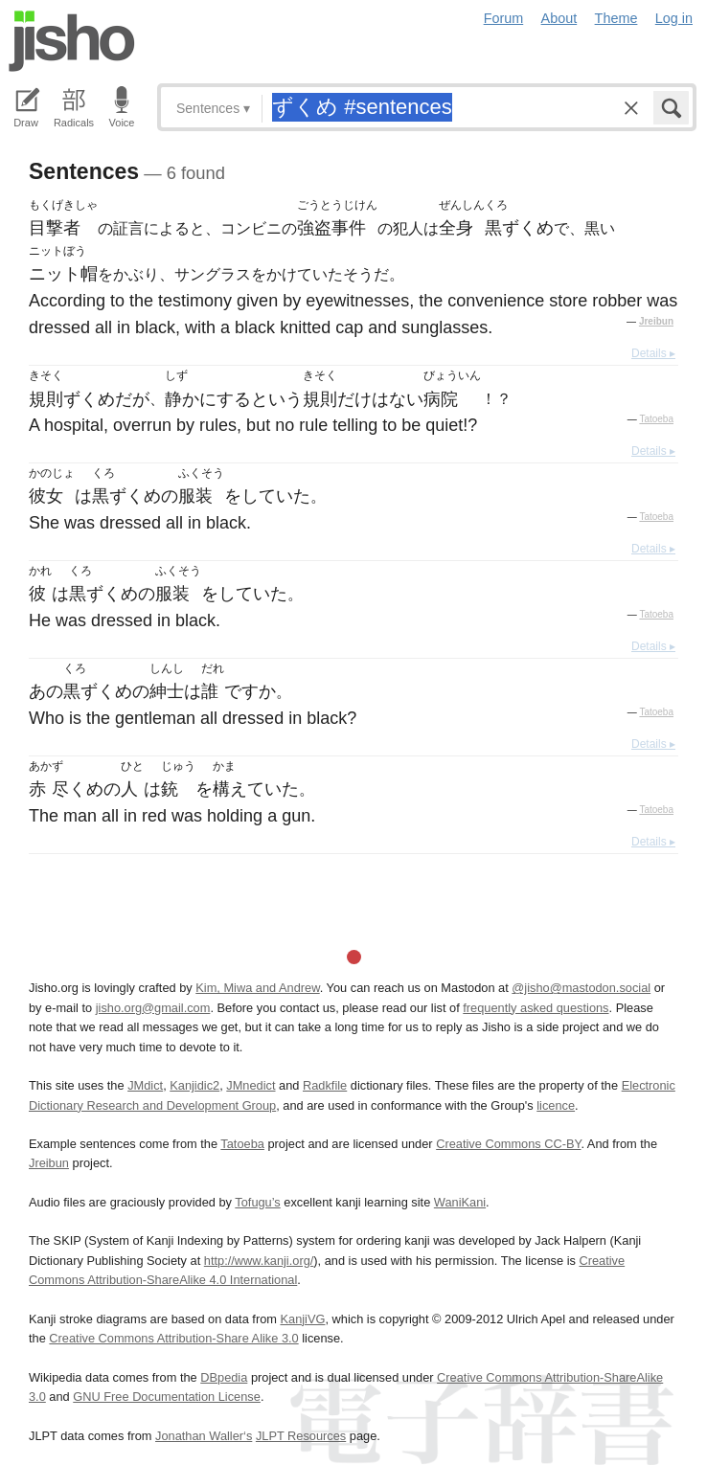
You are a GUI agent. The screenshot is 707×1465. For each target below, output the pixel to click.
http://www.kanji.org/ (259, 1260)
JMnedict (250, 1085)
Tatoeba (656, 419)
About (559, 18)
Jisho (72, 41)
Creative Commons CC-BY (508, 1144)
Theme (616, 18)
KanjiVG (302, 1319)
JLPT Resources (301, 1436)
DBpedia (223, 1377)
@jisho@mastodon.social (581, 987)
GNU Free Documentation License (167, 1396)
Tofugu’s (257, 1202)
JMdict (145, 1085)
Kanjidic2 (194, 1085)
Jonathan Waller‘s (203, 1436)
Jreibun (656, 321)
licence (555, 1105)
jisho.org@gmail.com (153, 1008)
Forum (504, 18)
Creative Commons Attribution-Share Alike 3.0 (173, 1338)
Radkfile (325, 1085)
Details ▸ (653, 353)
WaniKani (460, 1202)
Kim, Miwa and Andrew (257, 987)
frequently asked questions (535, 1008)
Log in (674, 18)
